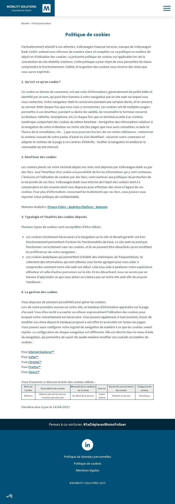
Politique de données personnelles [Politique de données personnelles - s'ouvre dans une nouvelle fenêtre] (87, 457)
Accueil (25, 23)
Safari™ (33, 357)
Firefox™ (34, 367)
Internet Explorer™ (41, 352)
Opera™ (33, 372)
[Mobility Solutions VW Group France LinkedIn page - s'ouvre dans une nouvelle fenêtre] (87, 444)
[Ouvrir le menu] (167, 8)
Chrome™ (34, 362)
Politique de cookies (87, 463)
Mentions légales (87, 470)
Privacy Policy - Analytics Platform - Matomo (78, 207)
